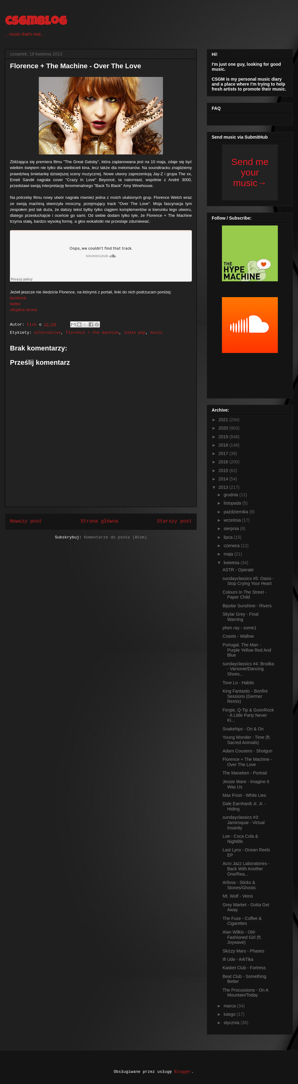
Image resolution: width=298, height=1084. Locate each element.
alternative (47, 332)
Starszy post (174, 521)
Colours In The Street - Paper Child (244, 595)
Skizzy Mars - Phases (243, 950)
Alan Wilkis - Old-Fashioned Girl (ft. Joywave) (242, 937)
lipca (229, 537)
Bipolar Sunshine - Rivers (247, 605)
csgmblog (36, 22)
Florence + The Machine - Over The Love (247, 762)
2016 (224, 461)
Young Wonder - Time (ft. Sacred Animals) (247, 740)
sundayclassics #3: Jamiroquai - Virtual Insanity (243, 822)
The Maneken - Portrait (245, 772)
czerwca (232, 545)
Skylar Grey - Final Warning (241, 617)
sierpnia (232, 528)
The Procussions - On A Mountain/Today (245, 993)
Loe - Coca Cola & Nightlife (240, 839)
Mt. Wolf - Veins (238, 896)
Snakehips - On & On (243, 728)
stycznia (232, 1022)
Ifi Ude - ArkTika (238, 959)
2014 (224, 478)
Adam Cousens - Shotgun (247, 750)
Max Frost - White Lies (244, 795)
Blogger (182, 1071)
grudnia (231, 494)
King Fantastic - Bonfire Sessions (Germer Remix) (245, 696)
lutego (230, 1014)
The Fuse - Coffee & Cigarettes (242, 921)
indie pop (135, 332)
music (157, 332)
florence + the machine (92, 332)
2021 (224, 419)
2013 (224, 487)
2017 (224, 453)
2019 (224, 436)
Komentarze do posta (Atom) (115, 537)
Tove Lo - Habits (238, 682)
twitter (15, 303)
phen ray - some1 (239, 627)
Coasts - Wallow (238, 636)
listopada (233, 503)
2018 (224, 445)
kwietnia (232, 562)
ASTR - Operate (238, 569)
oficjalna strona (23, 309)
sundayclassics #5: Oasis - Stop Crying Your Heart (248, 581)
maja (229, 553)
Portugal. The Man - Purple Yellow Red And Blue (247, 650)
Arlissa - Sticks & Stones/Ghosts (239, 885)
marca (230, 1005)
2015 (224, 470)
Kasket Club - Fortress (244, 967)
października (236, 511)
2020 (224, 428)
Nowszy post (26, 521)
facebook (18, 298)
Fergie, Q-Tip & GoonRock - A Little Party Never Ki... (248, 715)
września (233, 520)
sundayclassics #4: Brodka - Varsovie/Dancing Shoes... (248, 669)
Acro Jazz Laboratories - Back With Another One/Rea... (246, 869)
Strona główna (99, 521)
